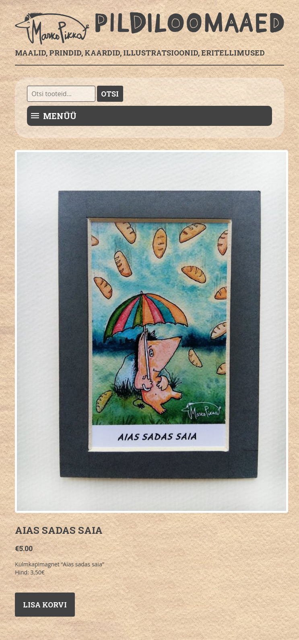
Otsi (110, 94)
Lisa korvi (45, 604)
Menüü (59, 116)
